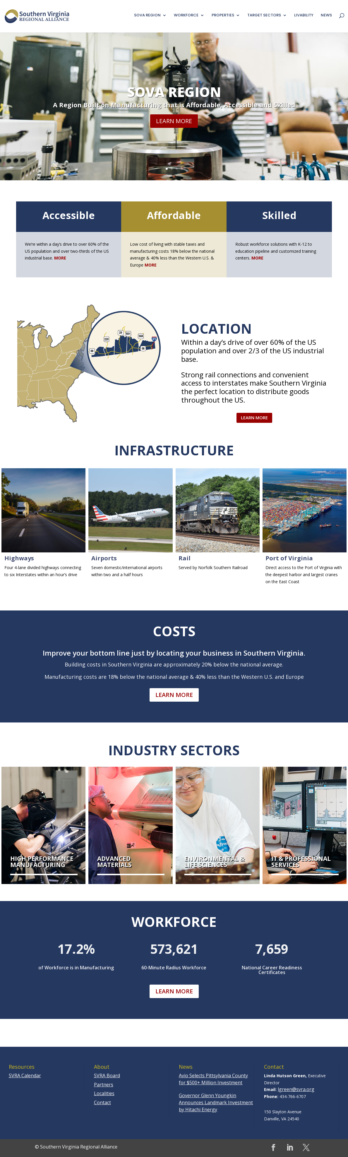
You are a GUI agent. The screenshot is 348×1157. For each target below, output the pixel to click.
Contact (102, 1102)
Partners (103, 1084)
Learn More (174, 127)
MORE (151, 265)
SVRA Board (107, 1075)
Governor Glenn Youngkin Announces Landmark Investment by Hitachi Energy (216, 1102)
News (326, 15)
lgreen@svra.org (296, 1089)
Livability (303, 15)
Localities (104, 1093)
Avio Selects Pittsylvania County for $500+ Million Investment (213, 1079)
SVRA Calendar (25, 1075)
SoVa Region (174, 98)
